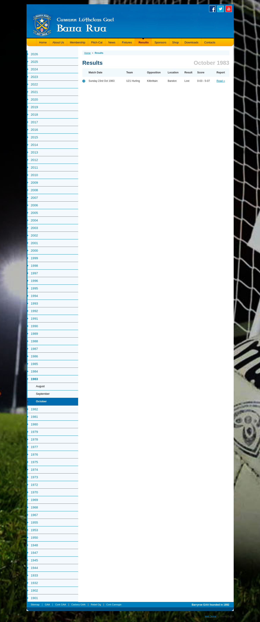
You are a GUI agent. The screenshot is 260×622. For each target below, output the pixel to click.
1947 (34, 552)
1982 (34, 409)
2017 (34, 122)
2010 (34, 175)
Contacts (209, 42)
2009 (34, 182)
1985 (34, 364)
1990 (34, 326)
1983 (34, 379)
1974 (34, 469)
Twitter (221, 9)
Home (43, 42)
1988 (34, 341)
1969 (34, 500)
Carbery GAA (78, 604)
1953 (34, 530)
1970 (34, 492)
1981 (34, 416)
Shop (175, 42)
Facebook (213, 9)
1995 (34, 288)
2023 (34, 77)
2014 (34, 145)
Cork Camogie (113, 604)
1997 (34, 273)
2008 (34, 190)
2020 (34, 99)
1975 (34, 462)
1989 (34, 333)
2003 (34, 228)
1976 (34, 454)
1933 (34, 575)
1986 (34, 356)
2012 (34, 160)
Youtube (229, 9)
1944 (34, 568)
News (111, 42)
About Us (58, 42)
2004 (34, 220)
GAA (47, 604)
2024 (34, 69)
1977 (34, 447)
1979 (34, 432)
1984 (34, 371)
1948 (34, 545)
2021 (34, 92)
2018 (34, 114)
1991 (34, 318)
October (41, 401)
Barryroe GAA (73, 24)
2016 (34, 129)
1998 (34, 265)
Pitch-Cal (96, 42)
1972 (34, 484)
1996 (34, 281)
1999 (34, 258)
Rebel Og (96, 604)
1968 (34, 507)
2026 (34, 54)
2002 (34, 235)
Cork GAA (60, 604)
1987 (34, 348)
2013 (34, 152)
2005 (34, 213)
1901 (34, 598)
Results (143, 42)
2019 (34, 107)
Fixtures (126, 42)
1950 (34, 537)
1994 (34, 296)
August (40, 386)
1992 (34, 311)
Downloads (191, 42)
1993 (34, 303)
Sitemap (35, 604)
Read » (221, 80)
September (43, 393)
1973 (34, 477)
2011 (34, 167)
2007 (34, 197)
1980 (34, 424)
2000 (34, 250)
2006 (34, 205)
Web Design (210, 616)
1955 (34, 522)
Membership (77, 42)
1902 (34, 590)
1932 (34, 583)
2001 (34, 243)
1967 (34, 515)
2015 (34, 137)
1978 (34, 439)
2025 (34, 61)
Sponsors (160, 42)
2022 (34, 84)
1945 (34, 560)
